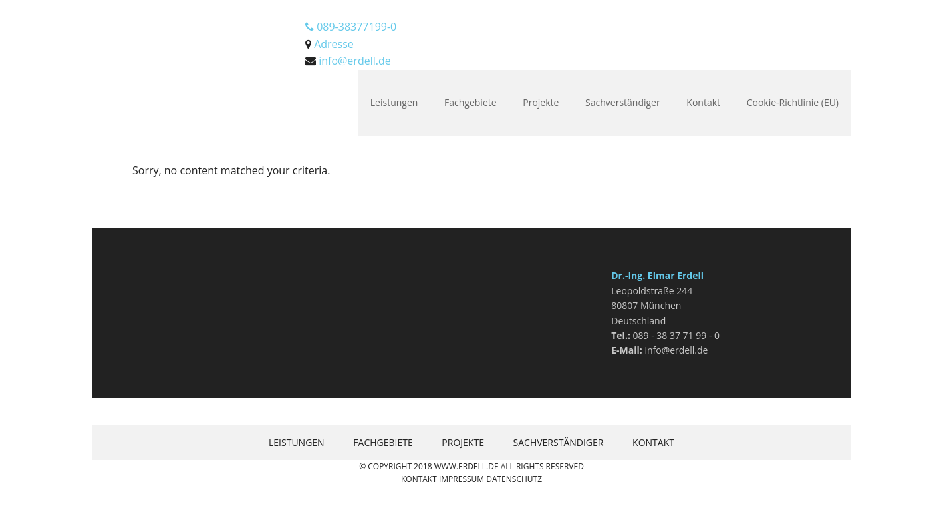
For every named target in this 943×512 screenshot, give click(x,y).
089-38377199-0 (350, 26)
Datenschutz (514, 479)
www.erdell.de (466, 466)
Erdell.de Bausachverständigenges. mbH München (178, 33)
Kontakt (419, 479)
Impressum (461, 479)
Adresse (334, 44)
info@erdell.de (355, 60)
